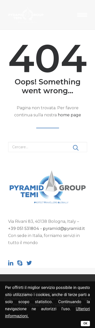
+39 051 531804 (23, 228)
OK (85, 323)
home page (69, 115)
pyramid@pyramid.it (64, 228)
